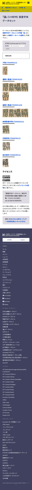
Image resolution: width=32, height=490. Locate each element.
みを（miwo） (6, 424)
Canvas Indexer (7, 407)
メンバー (5, 254)
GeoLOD (5, 363)
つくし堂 (5, 432)
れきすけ (5, 460)
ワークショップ (7, 272)
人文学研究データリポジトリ (11, 476)
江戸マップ (6, 332)
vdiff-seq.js (6, 402)
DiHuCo (5, 470)
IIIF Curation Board (8, 392)
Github (5, 304)
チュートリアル (7, 275)
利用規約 (5, 290)
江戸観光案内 (7, 337)
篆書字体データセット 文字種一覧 (14, 33)
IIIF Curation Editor (8, 387)
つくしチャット (6, 429)
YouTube (6, 301)
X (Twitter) (7, 295)
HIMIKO (5, 463)
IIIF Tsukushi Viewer (9, 394)
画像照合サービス (8, 458)
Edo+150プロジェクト (9, 442)
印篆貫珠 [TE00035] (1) (11, 138)
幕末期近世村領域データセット (12, 360)
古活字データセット (8, 321)
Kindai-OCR (6, 415)
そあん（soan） (6, 435)
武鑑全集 (5, 327)
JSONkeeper (6, 405)
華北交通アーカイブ (8, 465)
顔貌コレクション (7, 339)
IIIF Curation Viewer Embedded (12, 379)
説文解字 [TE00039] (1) (11, 155)
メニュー (28, 3)
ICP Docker (6, 412)
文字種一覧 (22, 7)
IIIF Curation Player (8, 389)
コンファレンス (7, 282)
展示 (4, 285)
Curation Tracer (7, 410)
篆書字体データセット (11, 7)
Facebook (6, 298)
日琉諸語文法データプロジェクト (12, 350)
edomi (4, 445)
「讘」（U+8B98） (6, 10)
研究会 (5, 277)
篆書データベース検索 (16, 35)
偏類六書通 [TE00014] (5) (12, 79)
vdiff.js (4, 400)
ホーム (4, 249)
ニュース (5, 257)
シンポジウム (6, 269)
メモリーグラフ (7, 468)
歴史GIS (5, 447)
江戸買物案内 (7, 334)
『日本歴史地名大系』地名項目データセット (15, 357)
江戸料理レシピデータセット (11, 324)
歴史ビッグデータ (8, 440)
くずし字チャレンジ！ (8, 437)
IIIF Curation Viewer (8, 377)
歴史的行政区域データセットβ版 (12, 355)
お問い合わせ (6, 292)
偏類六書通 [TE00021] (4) (12, 105)
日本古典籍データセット (10, 311)
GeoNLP (5, 455)
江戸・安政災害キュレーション (11, 345)
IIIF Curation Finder (8, 382)
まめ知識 (5, 478)
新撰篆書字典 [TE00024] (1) (13, 122)
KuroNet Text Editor (9, 397)
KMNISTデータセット (9, 316)
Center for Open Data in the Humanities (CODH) (12, 482)
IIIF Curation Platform (9, 374)
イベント (5, 264)
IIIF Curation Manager (9, 384)
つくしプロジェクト (8, 427)
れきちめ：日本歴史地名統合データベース (15, 452)
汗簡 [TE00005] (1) (10, 63)
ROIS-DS (24, 482)
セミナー (5, 267)
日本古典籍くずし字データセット (12, 314)
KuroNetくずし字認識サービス (11, 422)
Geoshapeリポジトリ (8, 352)
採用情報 (5, 262)
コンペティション (7, 280)
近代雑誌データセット (9, 347)
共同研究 (5, 259)
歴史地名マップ (7, 450)
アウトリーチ (6, 287)
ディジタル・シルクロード (10, 473)
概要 (4, 251)
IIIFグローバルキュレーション (11, 342)
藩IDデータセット (8, 329)
